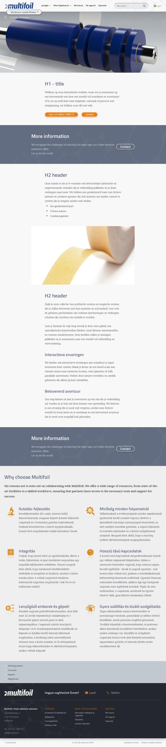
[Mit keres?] (131, 6)
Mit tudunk (78, 5)
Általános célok (51, 725)
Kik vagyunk (91, 5)
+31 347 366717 (15, 729)
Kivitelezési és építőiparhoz (55, 712)
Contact (90, 114)
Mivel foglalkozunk (61, 5)
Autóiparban (49, 716)
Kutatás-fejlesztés (82, 723)
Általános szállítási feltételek (152, 742)
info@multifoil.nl (11, 732)
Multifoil (13, 742)
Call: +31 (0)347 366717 (61, 114)
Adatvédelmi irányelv (131, 742)
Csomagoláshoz (51, 721)
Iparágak (44, 5)
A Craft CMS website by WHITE (83, 742)
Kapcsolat (102, 5)
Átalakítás (79, 719)
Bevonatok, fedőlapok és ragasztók (85, 714)
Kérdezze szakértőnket (23, 12)
